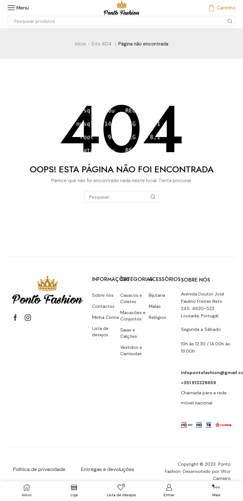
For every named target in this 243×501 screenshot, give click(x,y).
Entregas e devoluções (107, 469)
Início (80, 44)
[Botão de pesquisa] (230, 21)
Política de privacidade (39, 469)
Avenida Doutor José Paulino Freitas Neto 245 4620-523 (202, 301)
